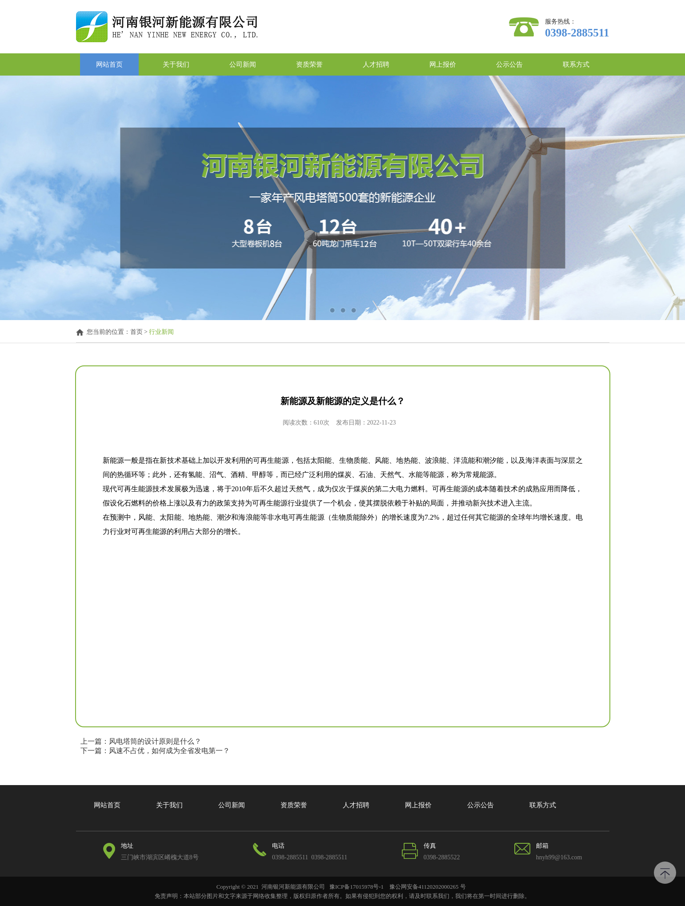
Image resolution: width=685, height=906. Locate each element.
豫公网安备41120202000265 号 (427, 886)
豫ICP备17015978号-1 (356, 886)
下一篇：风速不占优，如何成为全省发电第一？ (155, 750)
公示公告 (509, 64)
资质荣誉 (309, 64)
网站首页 (109, 64)
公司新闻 (242, 64)
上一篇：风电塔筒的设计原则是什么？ (140, 741)
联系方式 (576, 64)
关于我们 (176, 64)
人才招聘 (376, 64)
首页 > (139, 332)
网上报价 (442, 64)
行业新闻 (161, 332)
